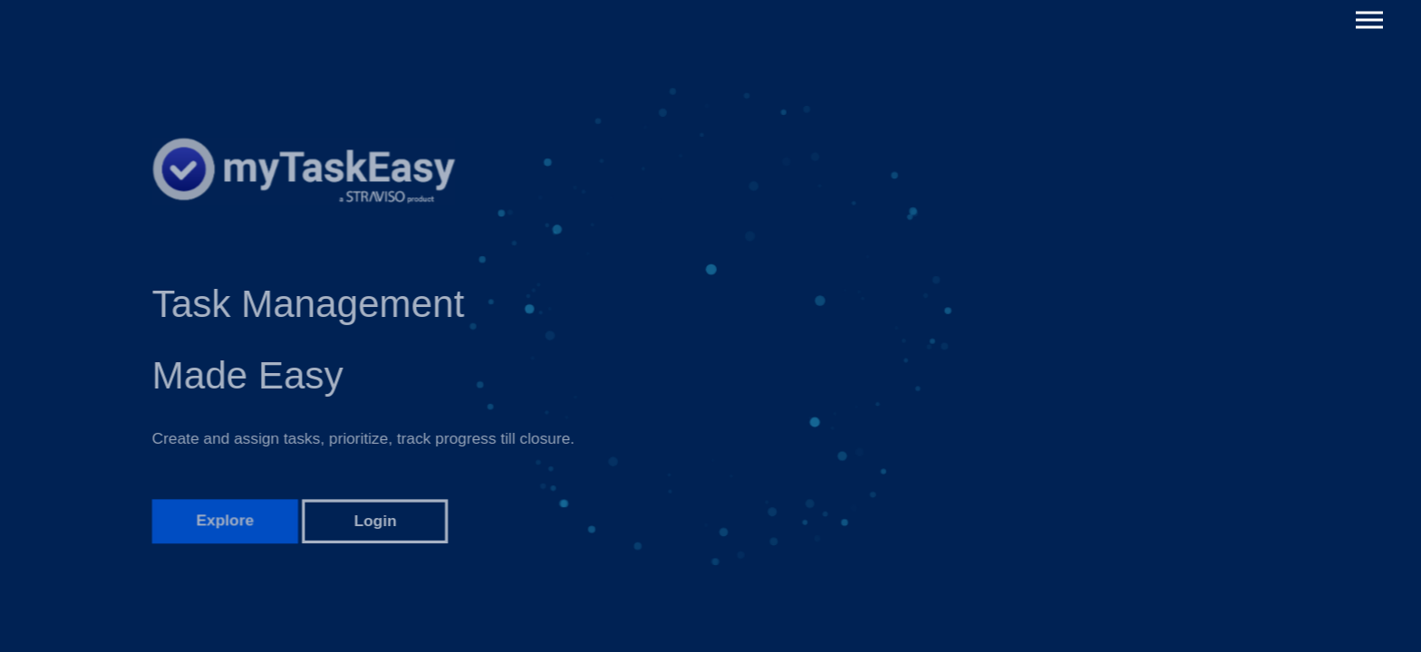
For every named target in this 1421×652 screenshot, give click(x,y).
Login (375, 529)
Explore (225, 529)
